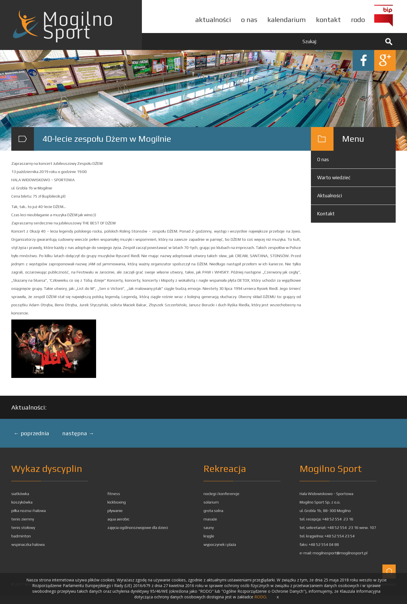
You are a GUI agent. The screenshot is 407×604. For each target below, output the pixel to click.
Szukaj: (309, 41)
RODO (260, 596)
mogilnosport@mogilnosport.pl (340, 553)
